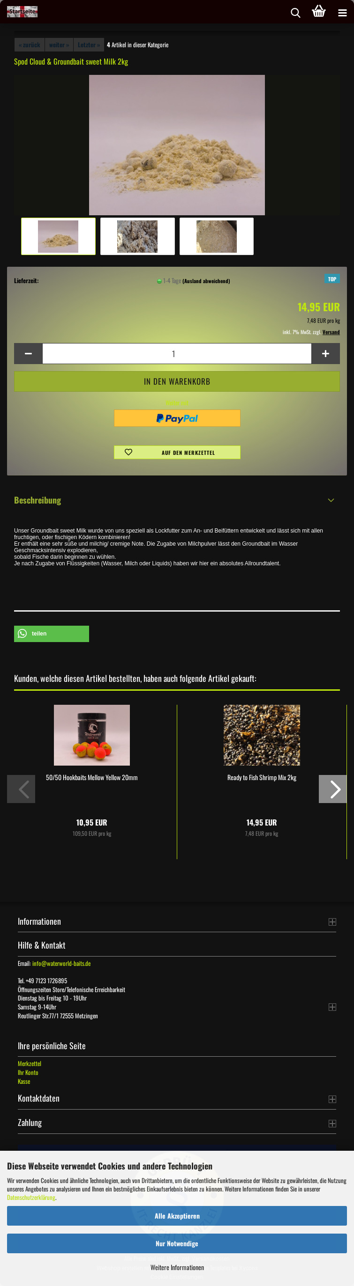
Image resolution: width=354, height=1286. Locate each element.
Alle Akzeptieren (177, 1215)
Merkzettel (29, 1063)
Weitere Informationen (177, 1267)
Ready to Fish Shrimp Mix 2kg (261, 777)
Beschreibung (37, 500)
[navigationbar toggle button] (342, 11)
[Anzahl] (177, 353)
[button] (28, 353)
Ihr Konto (28, 1072)
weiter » (59, 44)
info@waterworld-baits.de (61, 963)
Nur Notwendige (177, 1243)
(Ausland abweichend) (206, 281)
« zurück (29, 44)
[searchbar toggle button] (295, 11)
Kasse (24, 1081)
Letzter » (89, 44)
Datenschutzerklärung (31, 1197)
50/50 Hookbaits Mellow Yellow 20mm (92, 777)
